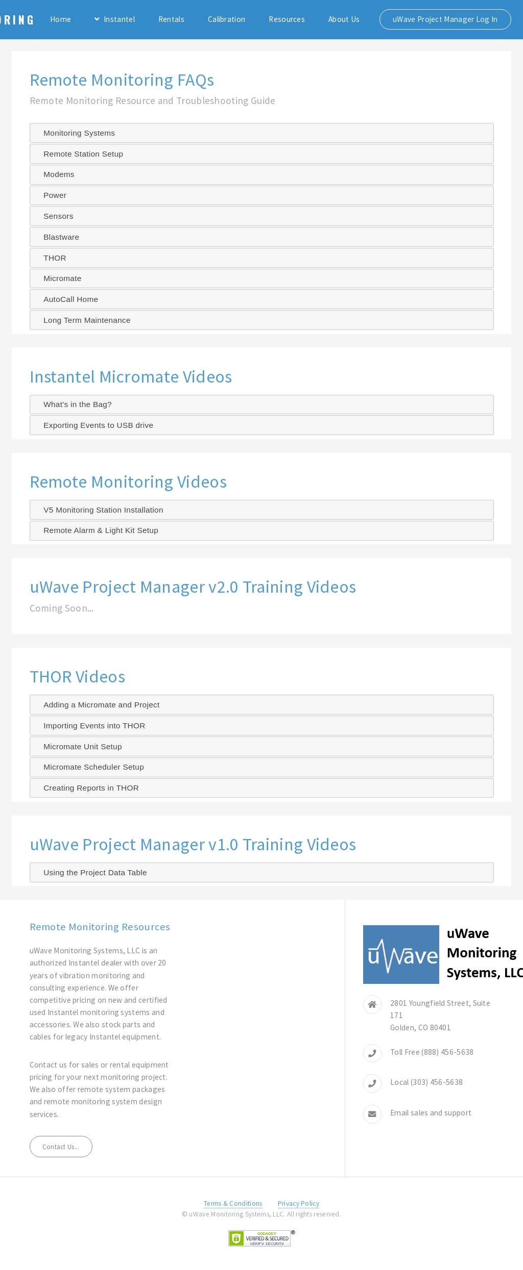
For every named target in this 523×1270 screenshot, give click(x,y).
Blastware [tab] (57, 237)
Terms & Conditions (233, 1203)
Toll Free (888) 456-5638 (431, 1052)
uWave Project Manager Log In (445, 19)
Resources (287, 19)
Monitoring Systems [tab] (75, 133)
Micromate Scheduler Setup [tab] (89, 767)
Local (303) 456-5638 (426, 1082)
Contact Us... (61, 1146)
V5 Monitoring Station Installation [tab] (99, 509)
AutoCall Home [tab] (66, 299)
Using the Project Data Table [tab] (91, 872)
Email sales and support (430, 1112)
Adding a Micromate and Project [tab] (97, 704)
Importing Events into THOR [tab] (90, 725)
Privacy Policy (298, 1203)
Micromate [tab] (58, 278)
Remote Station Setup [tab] (79, 153)
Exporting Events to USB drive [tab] (94, 425)
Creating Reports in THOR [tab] (87, 787)
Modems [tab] (55, 174)
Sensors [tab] (54, 216)
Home (60, 19)
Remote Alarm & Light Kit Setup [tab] (96, 530)
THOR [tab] (50, 257)
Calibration (226, 19)
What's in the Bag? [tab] (73, 404)
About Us (344, 19)
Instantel (119, 19)
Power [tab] (50, 195)
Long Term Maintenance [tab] (83, 320)
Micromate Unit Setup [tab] (78, 746)
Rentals (171, 19)
